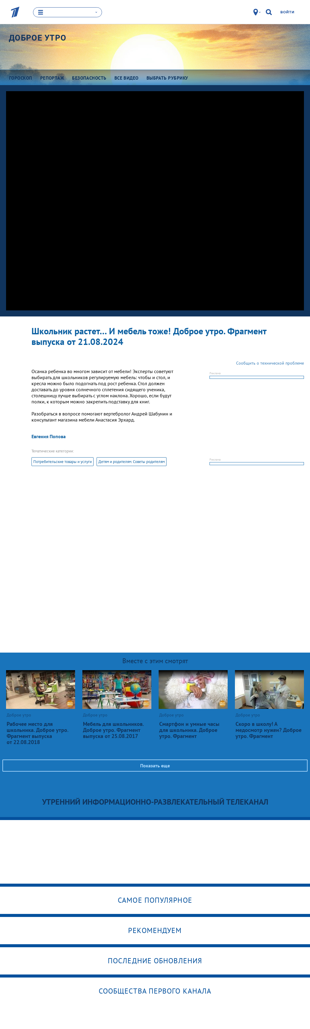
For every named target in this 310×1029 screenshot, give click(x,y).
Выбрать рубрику (167, 78)
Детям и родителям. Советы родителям (131, 461)
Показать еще (155, 766)
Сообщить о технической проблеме (270, 363)
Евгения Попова (48, 436)
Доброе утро (37, 37)
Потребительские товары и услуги (62, 461)
